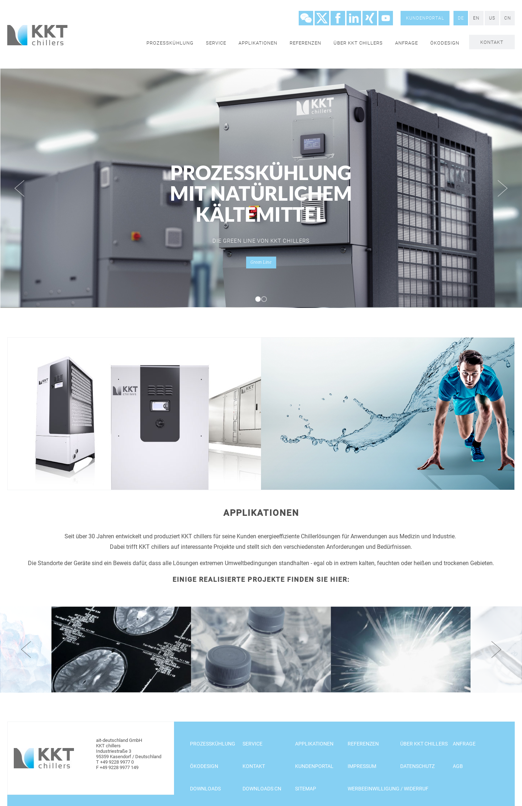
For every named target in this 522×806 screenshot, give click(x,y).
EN (476, 18)
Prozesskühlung (170, 43)
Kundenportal (425, 18)
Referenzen (305, 43)
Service (216, 43)
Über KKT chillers (358, 43)
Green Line (261, 262)
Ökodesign (444, 43)
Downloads (205, 789)
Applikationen (258, 43)
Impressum (362, 766)
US (492, 18)
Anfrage (406, 43)
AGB (458, 766)
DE (461, 18)
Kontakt (492, 42)
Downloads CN (262, 789)
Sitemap (305, 789)
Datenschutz (417, 766)
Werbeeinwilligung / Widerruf (388, 789)
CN (507, 18)
